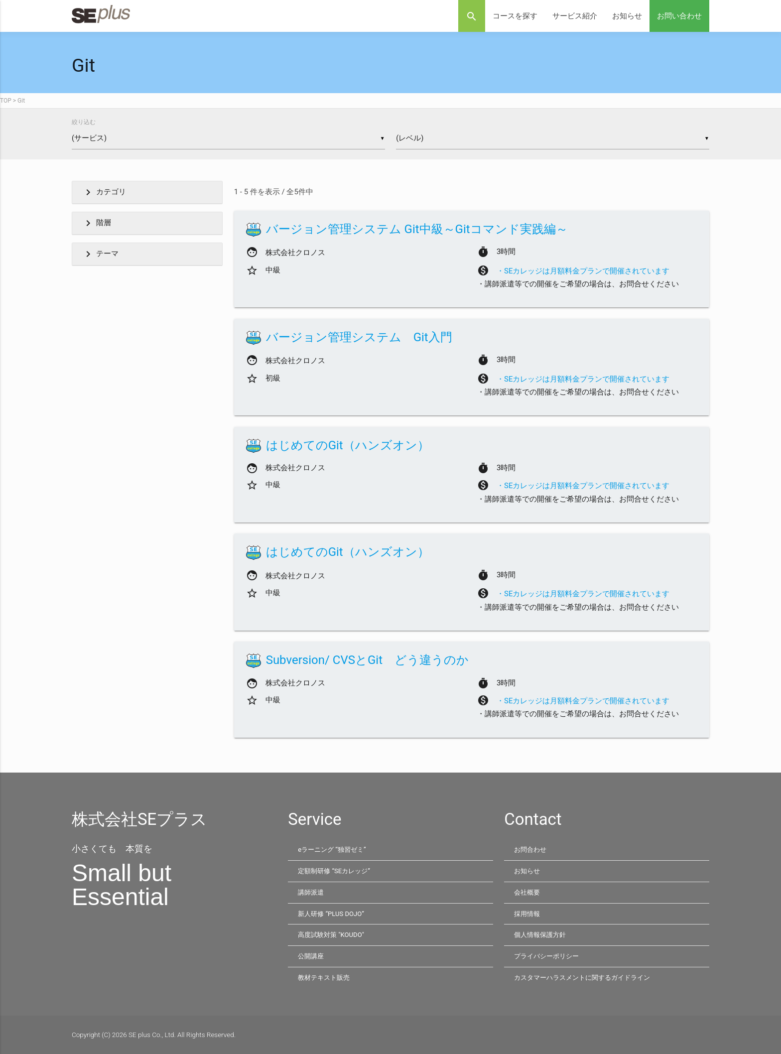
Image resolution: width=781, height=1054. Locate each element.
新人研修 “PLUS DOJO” (332, 914)
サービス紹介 (574, 15)
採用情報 (528, 914)
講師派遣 (312, 893)
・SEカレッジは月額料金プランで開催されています (583, 271)
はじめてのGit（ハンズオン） (347, 446)
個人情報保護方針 (542, 935)
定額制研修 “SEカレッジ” (336, 872)
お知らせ (627, 15)
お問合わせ (531, 850)
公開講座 (312, 956)
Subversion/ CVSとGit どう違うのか (367, 661)
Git (21, 100)
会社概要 (528, 893)
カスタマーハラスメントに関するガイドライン (587, 977)
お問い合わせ (679, 15)
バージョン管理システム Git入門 (359, 338)
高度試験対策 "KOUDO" (333, 935)
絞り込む (84, 122)
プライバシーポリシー (549, 956)
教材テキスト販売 (326, 977)
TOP (5, 100)
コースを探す (515, 15)
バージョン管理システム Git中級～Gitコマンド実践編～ (417, 230)
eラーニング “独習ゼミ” (334, 850)
